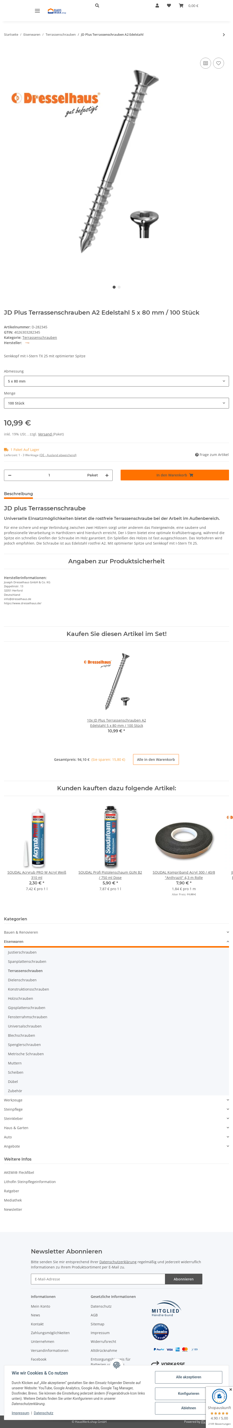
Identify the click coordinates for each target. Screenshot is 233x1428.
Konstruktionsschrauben (28, 989)
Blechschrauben (21, 1035)
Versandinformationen (50, 1350)
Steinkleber (13, 1118)
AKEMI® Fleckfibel (19, 1172)
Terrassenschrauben (39, 337)
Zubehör (15, 1090)
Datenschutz (101, 1306)
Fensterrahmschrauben (27, 1017)
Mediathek (13, 1200)
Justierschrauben (22, 952)
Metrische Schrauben (26, 1053)
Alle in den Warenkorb (156, 759)
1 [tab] (114, 287)
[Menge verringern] (9, 475)
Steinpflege (13, 1109)
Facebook (38, 1359)
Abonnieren (184, 1279)
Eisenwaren (13, 941)
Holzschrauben (20, 998)
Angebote (12, 1146)
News (35, 1315)
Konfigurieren (188, 1394)
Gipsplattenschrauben (26, 1007)
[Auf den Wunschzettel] (218, 63)
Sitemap (97, 1324)
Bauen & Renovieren (21, 932)
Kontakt (37, 1324)
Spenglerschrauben (24, 1044)
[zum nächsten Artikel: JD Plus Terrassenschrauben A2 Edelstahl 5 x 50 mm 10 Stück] (224, 34)
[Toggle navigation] (37, 10)
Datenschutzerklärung (118, 1261)
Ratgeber (11, 1191)
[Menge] (49, 475)
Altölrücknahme (104, 1350)
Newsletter (13, 1209)
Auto (8, 1137)
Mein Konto (40, 1306)
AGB (94, 1315)
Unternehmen (42, 1341)
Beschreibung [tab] (18, 493)
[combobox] (116, 381)
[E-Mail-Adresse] (98, 1279)
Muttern (15, 1063)
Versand (45, 434)
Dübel (13, 1081)
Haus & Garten (16, 1127)
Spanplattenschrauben (27, 961)
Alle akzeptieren (188, 1377)
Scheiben (15, 1072)
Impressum (100, 1332)
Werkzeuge (13, 1100)
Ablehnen (188, 1408)
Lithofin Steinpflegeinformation (30, 1181)
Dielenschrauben (22, 980)
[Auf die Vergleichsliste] (205, 63)
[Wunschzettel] (169, 5)
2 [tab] (119, 287)
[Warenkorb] (188, 5)
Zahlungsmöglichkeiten (50, 1332)
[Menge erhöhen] (106, 475)
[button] (117, 5)
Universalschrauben (25, 1026)
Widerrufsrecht (103, 1341)
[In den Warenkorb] (8, 49)
